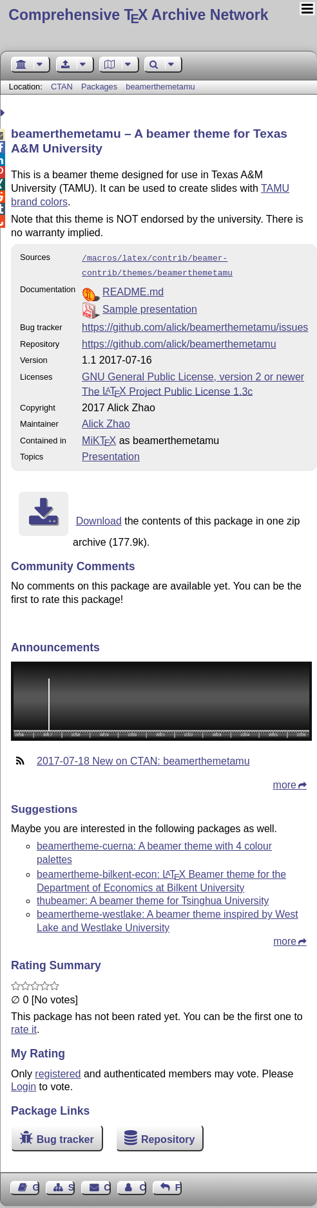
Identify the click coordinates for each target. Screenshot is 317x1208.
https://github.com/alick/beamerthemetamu (179, 341)
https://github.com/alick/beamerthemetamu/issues (195, 324)
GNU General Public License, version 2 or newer (193, 374)
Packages (100, 86)
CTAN (62, 86)
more (284, 782)
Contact (107, 1185)
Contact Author (142, 1185)
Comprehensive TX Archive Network (138, 14)
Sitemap (71, 1185)
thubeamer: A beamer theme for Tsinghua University (153, 898)
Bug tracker (65, 1136)
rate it (24, 1026)
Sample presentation (149, 306)
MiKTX (99, 437)
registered (58, 1071)
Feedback (178, 1185)
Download (99, 518)
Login (23, 1084)
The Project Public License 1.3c (167, 388)
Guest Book (36, 1185)
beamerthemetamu (160, 86)
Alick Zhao (106, 421)
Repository (168, 1136)
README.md (133, 289)
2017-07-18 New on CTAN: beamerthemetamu (143, 758)
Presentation (111, 454)
